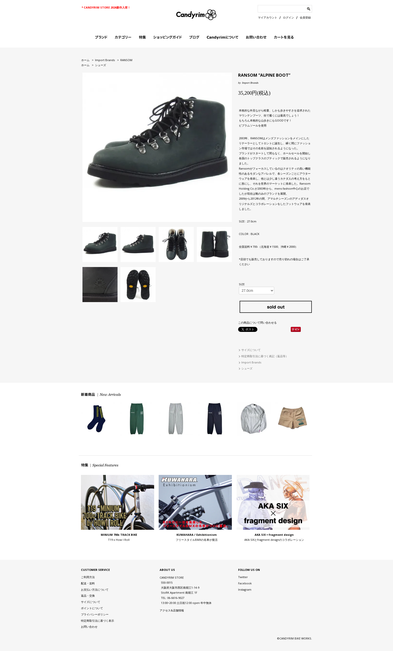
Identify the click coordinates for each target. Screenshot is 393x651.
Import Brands (105, 60)
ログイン (288, 17)
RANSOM (126, 60)
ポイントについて (92, 608)
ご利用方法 (88, 577)
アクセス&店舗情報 (172, 610)
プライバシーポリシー (95, 614)
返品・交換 (88, 595)
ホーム (85, 60)
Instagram (244, 589)
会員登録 (305, 17)
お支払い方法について (95, 589)
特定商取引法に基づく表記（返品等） (264, 356)
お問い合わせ (89, 626)
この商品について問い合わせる (257, 322)
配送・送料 (88, 583)
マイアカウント (267, 17)
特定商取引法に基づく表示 (97, 620)
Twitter (243, 577)
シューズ (100, 65)
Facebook (245, 583)
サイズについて (251, 350)
